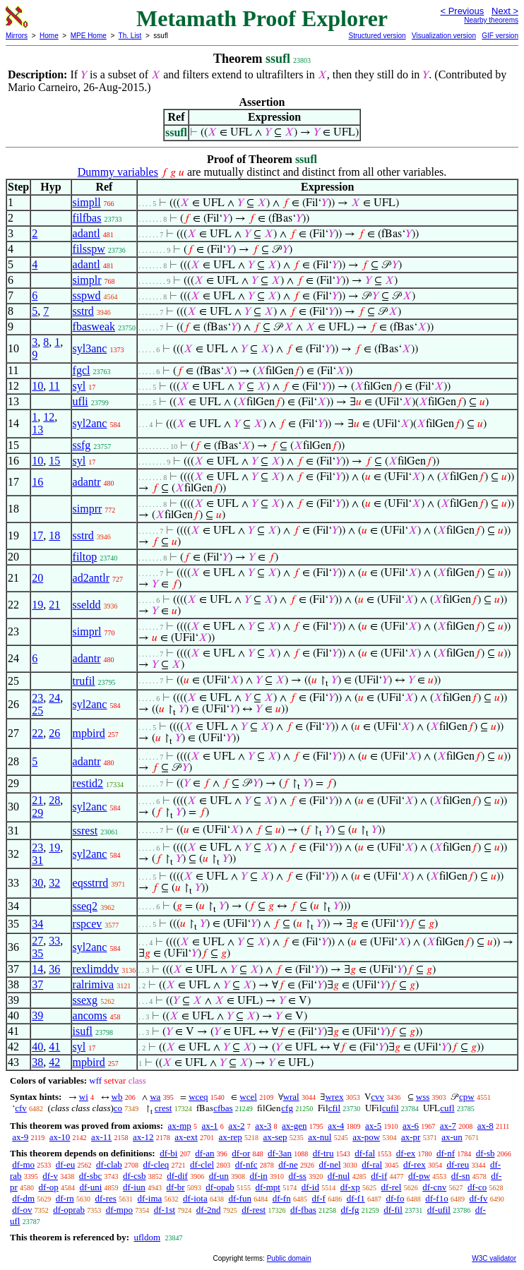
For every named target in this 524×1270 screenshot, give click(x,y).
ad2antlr (91, 578)
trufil (84, 681)
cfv (21, 1108)
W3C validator (494, 1258)
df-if (379, 1175)
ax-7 (448, 1125)
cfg (287, 1108)
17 (37, 535)
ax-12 (143, 1137)
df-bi (168, 1153)
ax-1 (210, 1125)
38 (37, 1062)
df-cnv (434, 1187)
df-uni (91, 1187)
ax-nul (319, 1137)
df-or (241, 1153)
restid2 (88, 783)
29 (37, 813)
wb (117, 1096)
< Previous (462, 11)
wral (291, 1096)
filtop (85, 557)
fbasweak (94, 327)
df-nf (445, 1153)
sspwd (87, 295)
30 (37, 883)
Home (49, 36)
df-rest (254, 1209)
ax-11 (101, 1137)
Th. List (130, 36)
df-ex (405, 1153)
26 (54, 733)
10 (37, 386)
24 (54, 698)
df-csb (134, 1175)
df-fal (365, 1153)
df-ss (297, 1175)
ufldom (146, 1237)
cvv (377, 1096)
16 (37, 482)
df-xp (350, 1187)
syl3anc (90, 348)
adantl (86, 233)
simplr (87, 280)
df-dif (177, 1175)
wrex (334, 1096)
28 (54, 800)
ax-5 (373, 1125)
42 (54, 1062)
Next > (505, 11)
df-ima (150, 1198)
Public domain (289, 1258)
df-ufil (439, 1209)
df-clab (109, 1164)
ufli (80, 401)
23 (37, 698)
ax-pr (410, 1137)
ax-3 (263, 1125)
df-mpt (268, 1187)
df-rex (414, 1164)
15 (54, 461)
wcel (248, 1096)
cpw (467, 1096)
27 (37, 941)
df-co (477, 1187)
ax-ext (185, 1137)
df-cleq (156, 1164)
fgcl (81, 370)
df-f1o (436, 1198)
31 (37, 860)
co (118, 1108)
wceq (198, 1096)
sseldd (87, 605)
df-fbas (303, 1209)
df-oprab (69, 1209)
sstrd (83, 311)
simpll (87, 202)
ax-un (452, 1137)
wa (155, 1096)
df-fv (478, 1198)
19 (37, 605)
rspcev (87, 924)
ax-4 (336, 1125)
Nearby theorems (491, 20)
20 (37, 578)
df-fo (395, 1198)
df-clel (202, 1164)
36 (54, 969)
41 (54, 1047)
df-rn (65, 1198)
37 (37, 984)
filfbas (87, 218)
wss (423, 1096)
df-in (259, 1175)
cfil (334, 1108)
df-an (204, 1153)
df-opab (220, 1187)
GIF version (500, 36)
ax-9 (20, 1137)
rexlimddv (96, 969)
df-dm (23, 1198)
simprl (87, 631)
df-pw (419, 1175)
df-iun (134, 1187)
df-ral (372, 1164)
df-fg (350, 1209)
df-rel (391, 1187)
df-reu (457, 1164)
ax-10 (60, 1137)
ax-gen (294, 1125)
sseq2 (85, 906)
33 (54, 941)
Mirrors (17, 36)
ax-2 (236, 1125)
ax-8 (485, 1125)
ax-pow (366, 1137)
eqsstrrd (91, 883)
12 (48, 417)
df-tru (323, 1153)
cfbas (222, 1108)
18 (54, 535)
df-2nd (208, 1209)
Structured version (376, 36)
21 (54, 605)
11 (54, 386)
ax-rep (230, 1137)
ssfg (82, 445)
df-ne (287, 1164)
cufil (390, 1108)
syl (79, 386)
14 (37, 969)
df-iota (195, 1198)
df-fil (393, 1209)
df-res (106, 1198)
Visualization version (444, 36)
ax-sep (275, 1137)
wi (83, 1096)
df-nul (339, 1175)
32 (54, 883)
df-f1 (356, 1198)
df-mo (23, 1164)
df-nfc (246, 1164)
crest (163, 1108)
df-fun (239, 1198)
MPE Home (89, 36)
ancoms (90, 1016)
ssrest (85, 831)
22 (37, 733)
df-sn (460, 1175)
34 (37, 924)
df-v (50, 1175)
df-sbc (90, 1175)
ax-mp (179, 1125)
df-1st (164, 1209)
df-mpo (119, 1209)
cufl (447, 1108)
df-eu (65, 1164)
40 (37, 1047)
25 (37, 711)
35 (37, 953)
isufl (83, 1031)
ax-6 (411, 1125)
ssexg (85, 1000)
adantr (87, 482)
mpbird (89, 733)
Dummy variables (118, 172)
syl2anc (90, 423)
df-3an (280, 1153)
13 (37, 430)
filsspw (89, 249)
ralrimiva (93, 984)
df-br (176, 1187)
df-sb (485, 1153)
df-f (318, 1198)
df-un (219, 1175)
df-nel (329, 1164)
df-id (310, 1187)
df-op (49, 1187)
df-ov (22, 1209)
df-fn (282, 1198)
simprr (87, 509)
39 (37, 1016)
